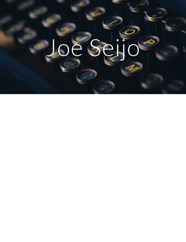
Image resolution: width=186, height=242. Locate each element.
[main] (92, 47)
